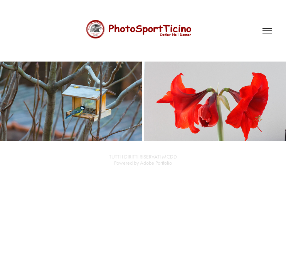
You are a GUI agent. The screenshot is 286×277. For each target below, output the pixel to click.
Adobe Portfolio (156, 163)
